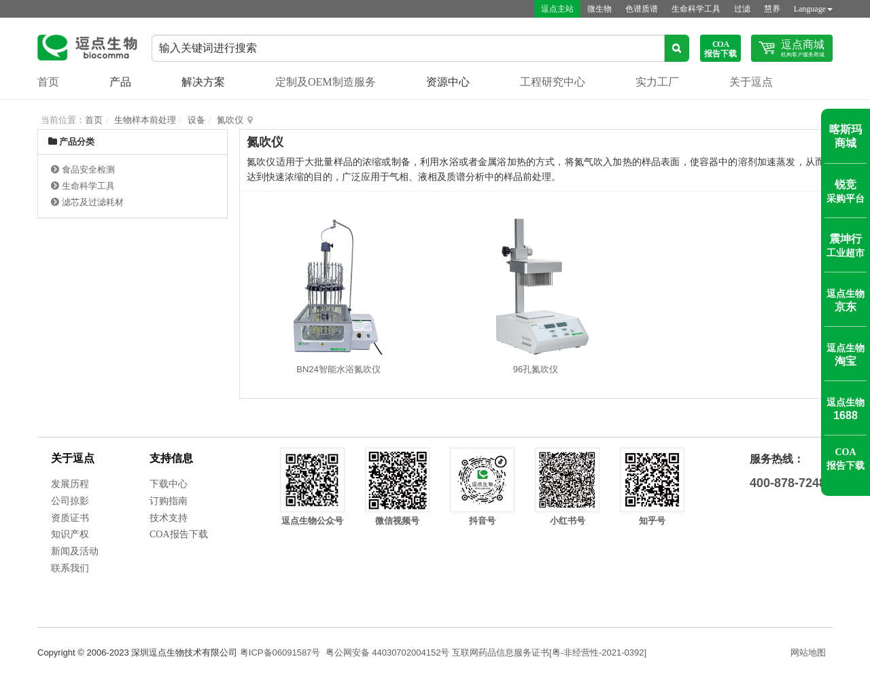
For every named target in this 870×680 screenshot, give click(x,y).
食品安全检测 (88, 169)
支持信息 (171, 458)
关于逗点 (751, 82)
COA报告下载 (179, 534)
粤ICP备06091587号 (280, 652)
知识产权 (70, 534)
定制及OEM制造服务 (325, 82)
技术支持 (169, 518)
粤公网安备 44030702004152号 (388, 652)
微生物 (599, 9)
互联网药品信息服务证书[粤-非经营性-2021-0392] (549, 652)
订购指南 (169, 501)
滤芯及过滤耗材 (93, 202)
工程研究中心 (552, 82)
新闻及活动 (75, 551)
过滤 (742, 9)
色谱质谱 (641, 9)
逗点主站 (557, 9)
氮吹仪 (230, 120)
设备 (196, 120)
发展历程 (70, 484)
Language (813, 9)
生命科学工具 (696, 9)
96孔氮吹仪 (535, 369)
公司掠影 (70, 501)
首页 (48, 82)
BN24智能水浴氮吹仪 (338, 369)
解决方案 (203, 82)
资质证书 (70, 518)
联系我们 (70, 568)
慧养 (772, 9)
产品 (120, 82)
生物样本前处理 (145, 120)
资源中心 (448, 82)
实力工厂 (657, 82)
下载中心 (169, 484)
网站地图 (808, 652)
